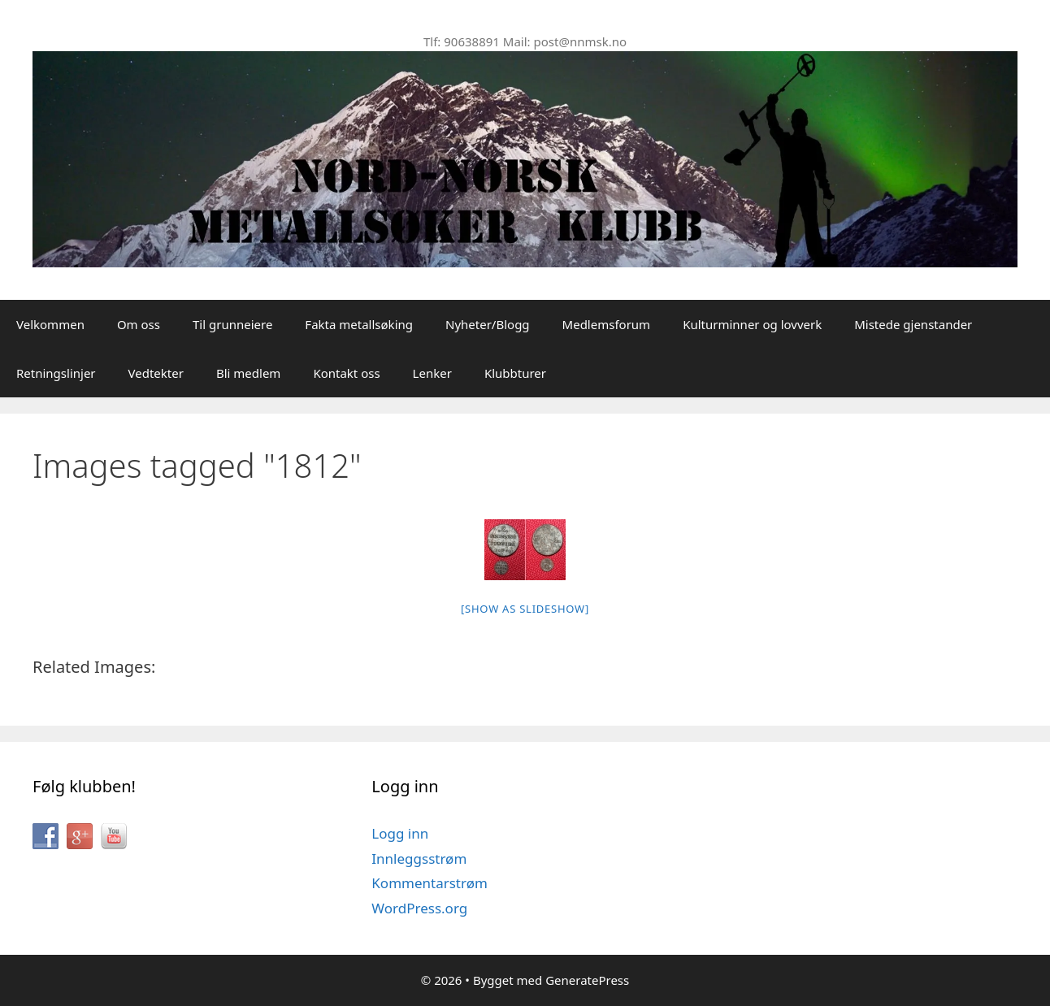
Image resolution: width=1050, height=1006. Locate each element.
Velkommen (50, 324)
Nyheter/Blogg (487, 324)
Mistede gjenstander (913, 324)
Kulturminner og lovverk (752, 324)
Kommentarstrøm (429, 883)
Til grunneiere (232, 324)
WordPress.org (419, 908)
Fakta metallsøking (359, 324)
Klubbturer (515, 373)
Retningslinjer (56, 373)
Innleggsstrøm (418, 858)
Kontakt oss (346, 373)
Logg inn (399, 833)
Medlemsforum (606, 324)
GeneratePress (587, 980)
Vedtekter (156, 373)
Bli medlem (248, 373)
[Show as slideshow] (525, 608)
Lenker (432, 373)
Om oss (138, 324)
